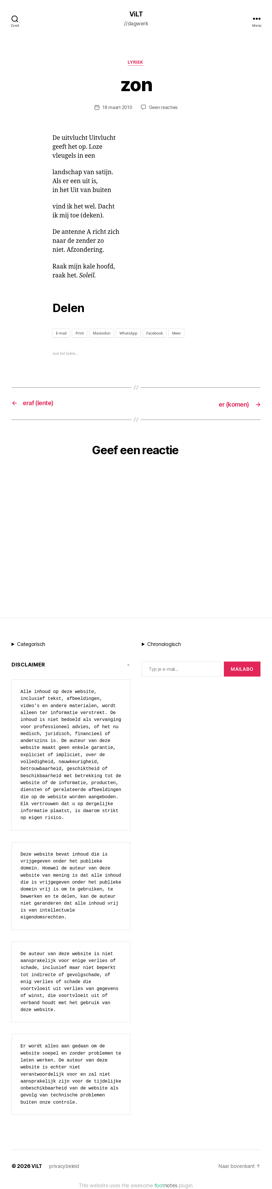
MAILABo (242, 670)
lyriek (136, 63)
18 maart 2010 (116, 108)
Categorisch (31, 645)
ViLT (136, 14)
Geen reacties (164, 108)
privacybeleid (64, 1167)
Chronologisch (164, 645)
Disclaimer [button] (28, 665)
